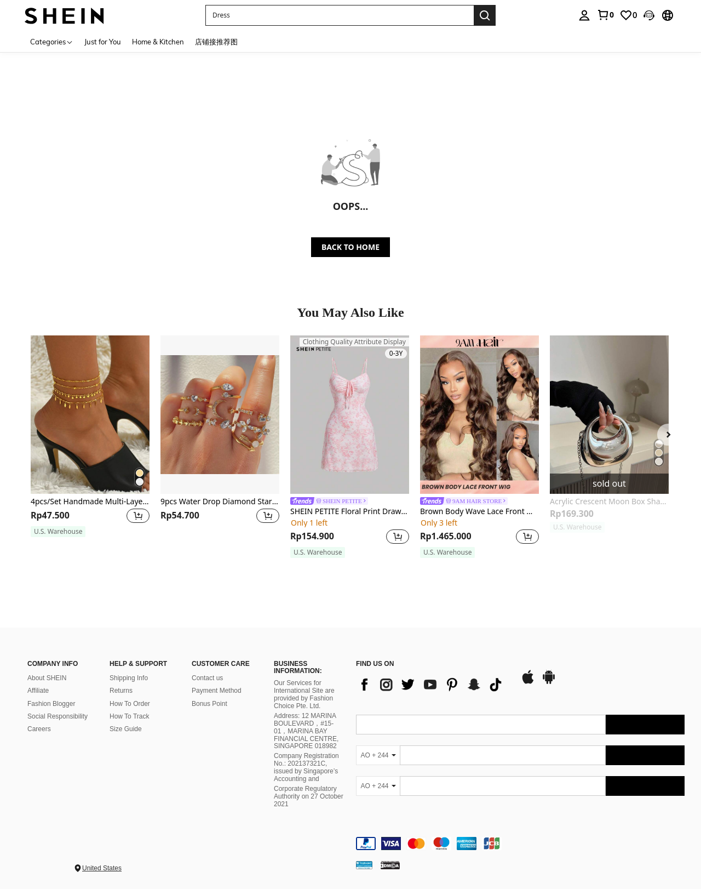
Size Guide (126, 729)
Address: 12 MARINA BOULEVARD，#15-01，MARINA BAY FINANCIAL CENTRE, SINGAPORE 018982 (306, 731)
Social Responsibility (57, 716)
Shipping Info (129, 678)
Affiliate (38, 690)
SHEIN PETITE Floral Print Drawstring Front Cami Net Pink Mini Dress (349, 511)
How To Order (130, 704)
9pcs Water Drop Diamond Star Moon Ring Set (219, 501)
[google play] (548, 682)
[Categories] (52, 41)
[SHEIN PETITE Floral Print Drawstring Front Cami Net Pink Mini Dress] (349, 414)
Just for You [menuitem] (102, 41)
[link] (605, 14)
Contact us (207, 678)
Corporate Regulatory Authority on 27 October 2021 (308, 796)
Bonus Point (209, 704)
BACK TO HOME (350, 247)
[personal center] (584, 15)
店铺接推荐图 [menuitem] (216, 41)
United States (102, 868)
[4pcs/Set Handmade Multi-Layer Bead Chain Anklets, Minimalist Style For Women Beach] (90, 414)
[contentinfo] (520, 843)
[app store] (528, 682)
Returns (121, 690)
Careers (39, 729)
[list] (432, 684)
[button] (339, 15)
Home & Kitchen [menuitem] (158, 41)
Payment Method (217, 690)
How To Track (129, 716)
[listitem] (90, 441)
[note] (58, 531)
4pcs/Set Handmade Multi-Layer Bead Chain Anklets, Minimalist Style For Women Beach (90, 501)
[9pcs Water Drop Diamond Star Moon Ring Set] (219, 414)
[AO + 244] (378, 755)
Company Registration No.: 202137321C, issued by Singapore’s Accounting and (306, 767)
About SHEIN (46, 678)
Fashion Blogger (51, 704)
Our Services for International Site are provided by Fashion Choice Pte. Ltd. (304, 694)
